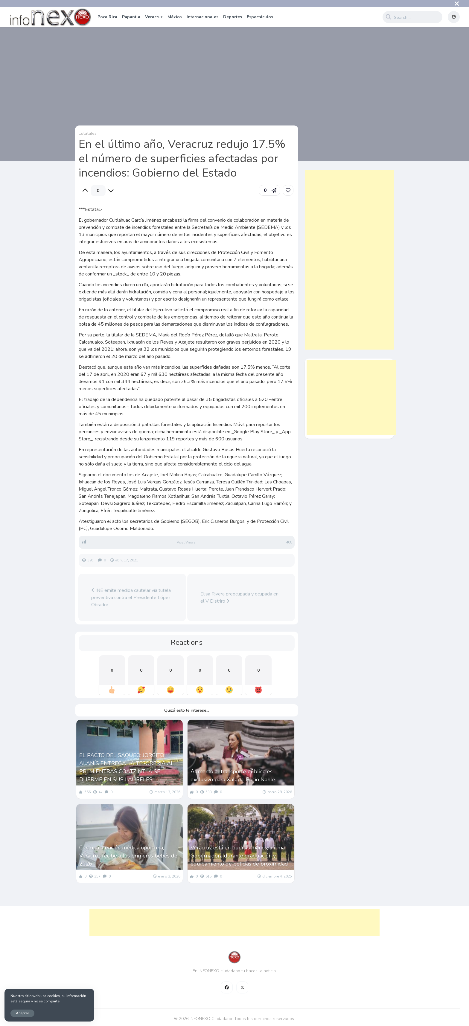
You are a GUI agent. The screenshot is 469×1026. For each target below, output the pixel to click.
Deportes (232, 17)
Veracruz (154, 17)
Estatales (88, 133)
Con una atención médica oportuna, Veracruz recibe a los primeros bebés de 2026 (128, 855)
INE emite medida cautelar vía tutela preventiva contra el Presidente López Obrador (131, 597)
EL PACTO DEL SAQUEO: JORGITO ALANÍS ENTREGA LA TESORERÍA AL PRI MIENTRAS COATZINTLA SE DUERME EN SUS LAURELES (126, 767)
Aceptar (22, 1013)
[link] (288, 190)
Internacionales (202, 17)
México (175, 17)
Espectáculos (260, 17)
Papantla (131, 17)
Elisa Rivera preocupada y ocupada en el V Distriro (239, 597)
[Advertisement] (349, 260)
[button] (269, 190)
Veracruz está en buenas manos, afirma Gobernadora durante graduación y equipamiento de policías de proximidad (239, 855)
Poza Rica (107, 17)
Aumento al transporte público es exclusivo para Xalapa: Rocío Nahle (233, 775)
